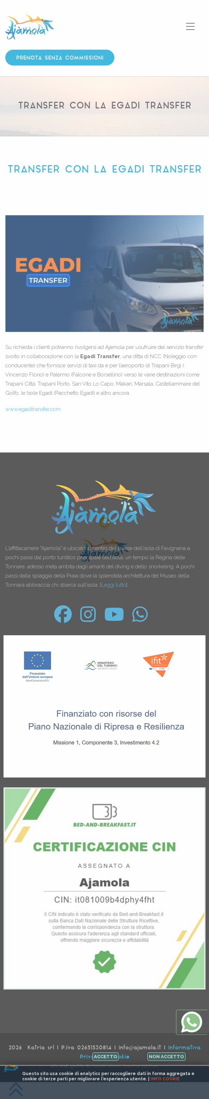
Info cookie (165, 1078)
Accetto (105, 1056)
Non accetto (166, 1056)
